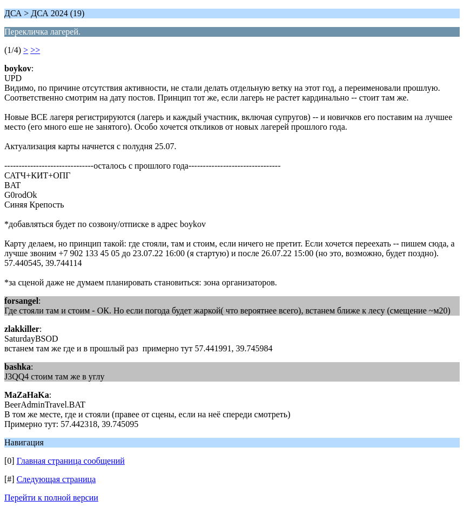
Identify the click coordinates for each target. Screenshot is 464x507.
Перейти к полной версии (51, 497)
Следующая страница (56, 479)
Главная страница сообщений (71, 460)
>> (35, 50)
